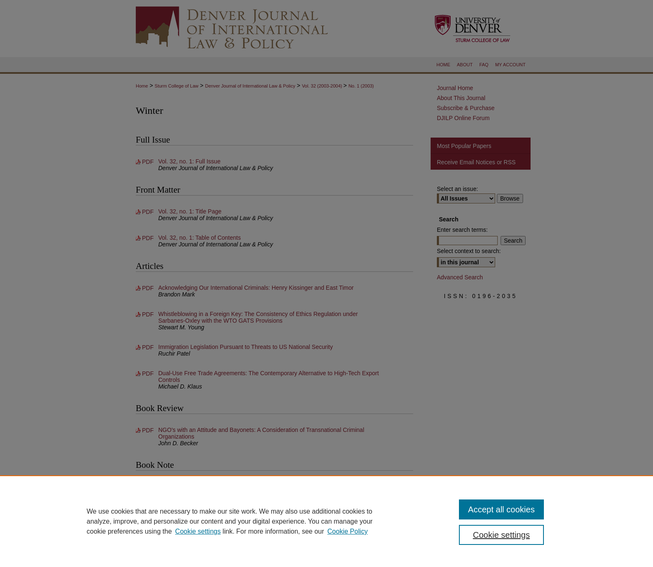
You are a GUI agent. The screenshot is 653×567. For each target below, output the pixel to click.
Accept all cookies (501, 509)
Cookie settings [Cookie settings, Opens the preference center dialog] (501, 534)
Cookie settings (198, 531)
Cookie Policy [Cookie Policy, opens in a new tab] (347, 531)
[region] (326, 521)
